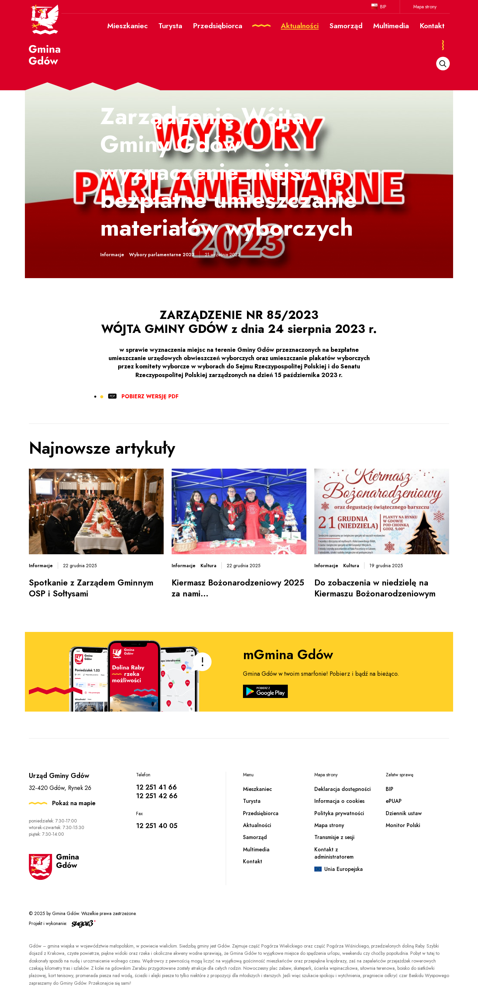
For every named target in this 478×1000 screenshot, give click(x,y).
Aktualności (257, 825)
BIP (383, 6)
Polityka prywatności (339, 813)
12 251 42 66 (157, 796)
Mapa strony (425, 6)
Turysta (252, 801)
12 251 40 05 (156, 826)
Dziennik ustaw (404, 813)
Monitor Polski (403, 825)
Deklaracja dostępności (342, 789)
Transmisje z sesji (334, 837)
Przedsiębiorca (261, 813)
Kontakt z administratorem (334, 853)
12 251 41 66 (156, 787)
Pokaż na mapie (74, 803)
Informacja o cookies (339, 801)
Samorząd (255, 837)
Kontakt (252, 861)
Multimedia (256, 849)
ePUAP (394, 801)
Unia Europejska (343, 869)
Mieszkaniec (257, 789)
